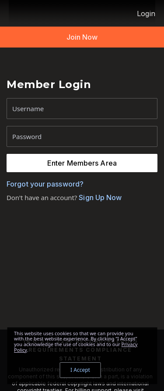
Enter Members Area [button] (82, 163)
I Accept (80, 370)
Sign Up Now (99, 197)
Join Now (82, 37)
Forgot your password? (45, 184)
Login (146, 13)
